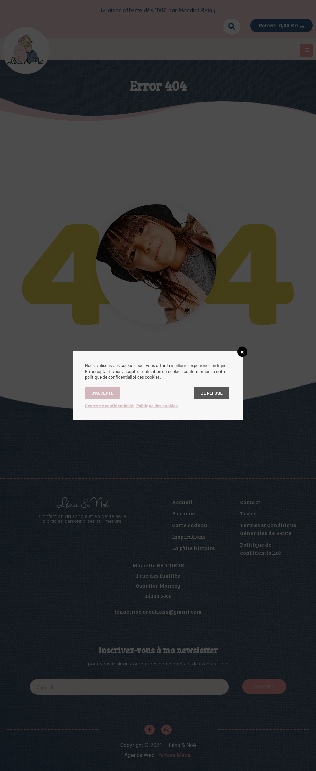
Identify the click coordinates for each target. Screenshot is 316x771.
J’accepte (102, 393)
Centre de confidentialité (109, 405)
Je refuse (212, 393)
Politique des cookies (157, 405)
